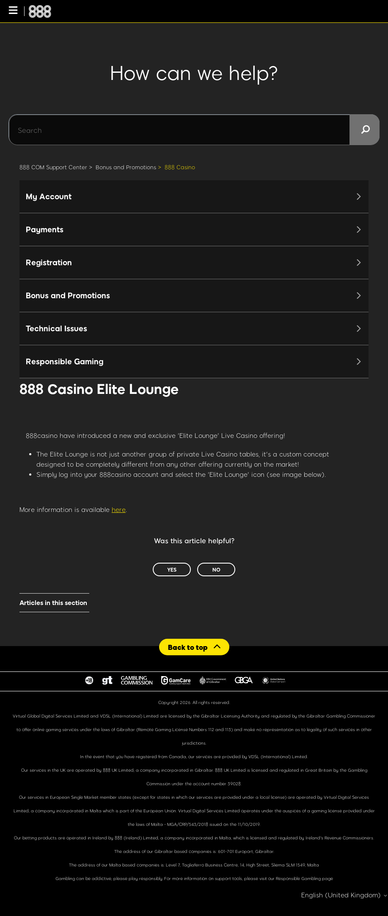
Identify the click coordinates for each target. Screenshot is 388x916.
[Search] (194, 130)
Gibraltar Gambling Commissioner (340, 715)
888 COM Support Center (53, 167)
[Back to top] (194, 646)
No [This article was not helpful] (216, 569)
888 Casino (180, 167)
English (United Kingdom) (344, 895)
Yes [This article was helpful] (171, 569)
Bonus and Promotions (126, 167)
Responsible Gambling (298, 878)
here (119, 509)
